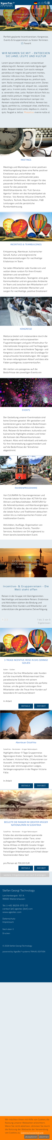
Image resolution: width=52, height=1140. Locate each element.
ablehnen (44, 1136)
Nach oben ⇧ (8, 929)
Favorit (27, 43)
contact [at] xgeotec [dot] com (17, 908)
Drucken (6, 933)
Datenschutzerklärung (32, 1132)
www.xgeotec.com (11, 912)
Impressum (8, 922)
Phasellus (29, 112)
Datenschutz (8, 918)
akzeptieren (31, 1136)
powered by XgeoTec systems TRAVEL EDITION (23, 951)
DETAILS (25, 706)
